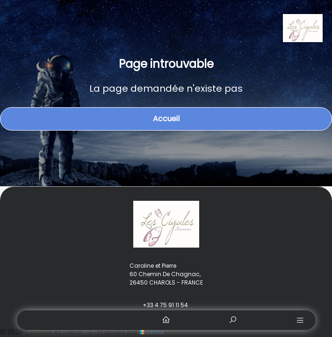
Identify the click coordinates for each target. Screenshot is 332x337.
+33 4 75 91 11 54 (160, 305)
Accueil (166, 118)
